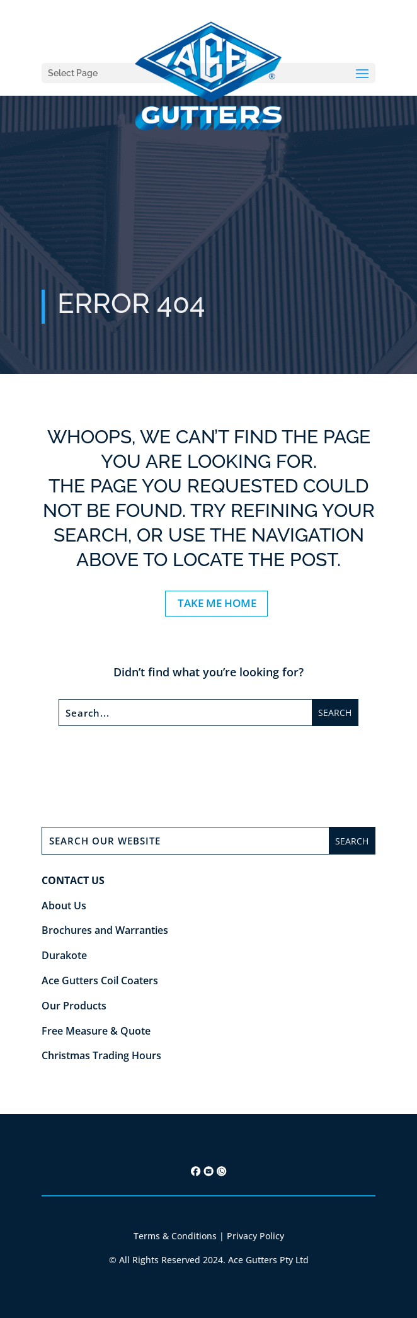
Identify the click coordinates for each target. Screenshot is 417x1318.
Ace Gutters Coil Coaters (100, 980)
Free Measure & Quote (96, 1031)
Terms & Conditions (175, 1236)
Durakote (64, 955)
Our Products (74, 1006)
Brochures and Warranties (105, 930)
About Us (64, 905)
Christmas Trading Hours (101, 1055)
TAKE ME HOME (217, 603)
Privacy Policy (255, 1236)
